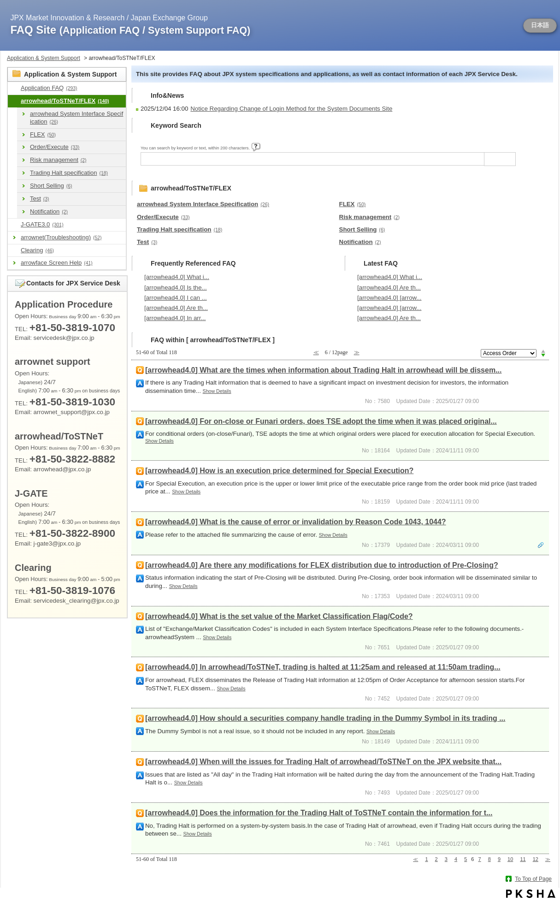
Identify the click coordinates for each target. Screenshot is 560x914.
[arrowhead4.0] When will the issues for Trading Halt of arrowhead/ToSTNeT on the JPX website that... (323, 762)
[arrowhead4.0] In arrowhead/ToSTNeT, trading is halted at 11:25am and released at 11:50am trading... (323, 667)
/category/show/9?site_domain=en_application (14, 88)
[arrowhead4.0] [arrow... (389, 297)
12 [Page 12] (535, 859)
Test (39, 198)
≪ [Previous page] (415, 859)
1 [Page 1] (426, 859)
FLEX (43, 134)
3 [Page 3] (446, 859)
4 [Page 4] (455, 859)
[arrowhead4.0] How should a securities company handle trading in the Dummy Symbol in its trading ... (325, 718)
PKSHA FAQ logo (530, 894)
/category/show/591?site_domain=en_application (14, 225)
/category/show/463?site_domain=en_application (14, 251)
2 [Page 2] (436, 859)
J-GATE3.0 (42, 224)
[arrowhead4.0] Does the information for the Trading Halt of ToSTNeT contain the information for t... (319, 813)
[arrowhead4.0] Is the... (175, 287)
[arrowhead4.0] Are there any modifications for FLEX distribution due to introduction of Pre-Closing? (321, 565)
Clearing (37, 250)
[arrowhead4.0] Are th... (176, 307)
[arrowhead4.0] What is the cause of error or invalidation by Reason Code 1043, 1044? (295, 522)
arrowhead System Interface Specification (76, 117)
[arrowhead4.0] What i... (176, 276)
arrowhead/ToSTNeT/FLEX (65, 100)
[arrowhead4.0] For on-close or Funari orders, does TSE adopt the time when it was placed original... (321, 421)
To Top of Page (533, 879)
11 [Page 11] (522, 859)
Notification (49, 211)
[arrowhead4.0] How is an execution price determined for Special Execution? (279, 471)
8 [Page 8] (489, 859)
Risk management (58, 159)
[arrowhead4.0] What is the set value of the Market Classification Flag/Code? (279, 616)
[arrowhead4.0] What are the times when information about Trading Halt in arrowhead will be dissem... (323, 370)
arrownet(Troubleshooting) (61, 237)
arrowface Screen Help (57, 262)
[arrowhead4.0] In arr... (175, 318)
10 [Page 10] (510, 859)
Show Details (217, 391)
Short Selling (51, 185)
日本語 (540, 25)
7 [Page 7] (479, 859)
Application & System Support (43, 58)
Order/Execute (54, 146)
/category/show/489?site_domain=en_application (14, 101)
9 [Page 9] (499, 859)
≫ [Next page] (547, 859)
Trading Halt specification (69, 172)
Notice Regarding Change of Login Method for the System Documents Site (291, 108)
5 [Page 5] (465, 859)
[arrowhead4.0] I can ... (175, 297)
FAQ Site (131, 30)
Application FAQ (49, 87)
